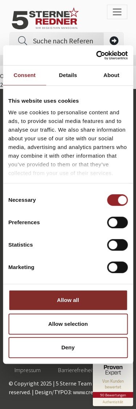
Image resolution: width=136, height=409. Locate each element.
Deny (68, 347)
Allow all (68, 300)
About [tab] (111, 75)
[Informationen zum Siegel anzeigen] (113, 402)
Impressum (28, 370)
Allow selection (68, 324)
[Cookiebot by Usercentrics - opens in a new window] (97, 55)
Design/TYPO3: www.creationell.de (77, 392)
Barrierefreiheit (76, 370)
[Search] (68, 41)
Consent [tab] (24, 75)
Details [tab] (68, 75)
